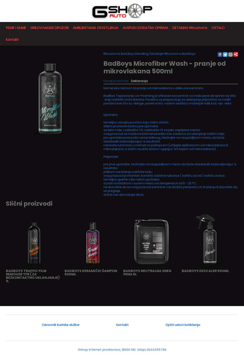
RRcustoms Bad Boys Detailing (125, 54)
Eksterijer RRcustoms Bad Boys (173, 54)
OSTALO (218, 27)
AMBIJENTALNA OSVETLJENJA (95, 27)
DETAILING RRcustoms (189, 27)
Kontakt (12, 39)
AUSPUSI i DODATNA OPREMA (145, 27)
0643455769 (156, 349)
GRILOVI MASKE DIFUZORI (49, 27)
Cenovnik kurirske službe (60, 325)
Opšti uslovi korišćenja (182, 325)
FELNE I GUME (16, 27)
